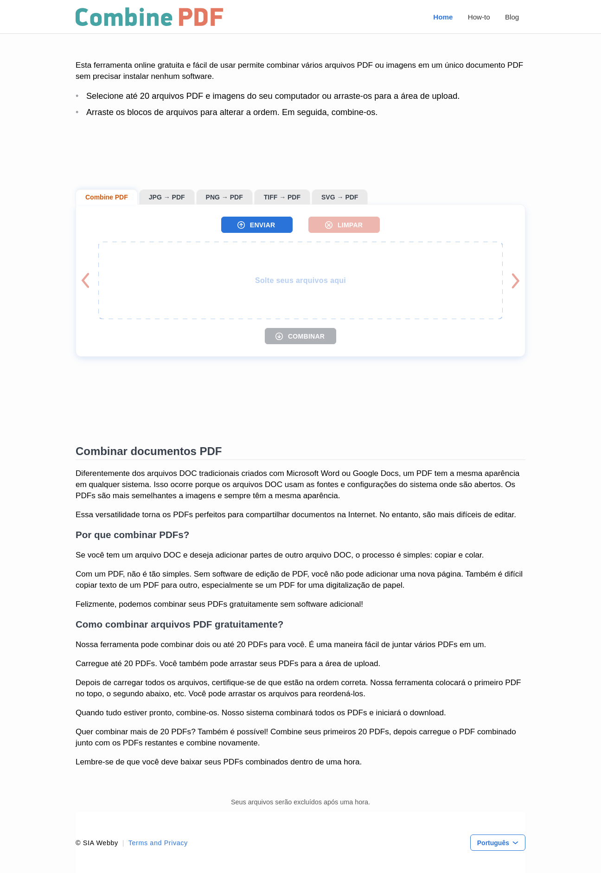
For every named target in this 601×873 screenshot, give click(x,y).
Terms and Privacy (158, 843)
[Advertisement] (300, 153)
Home (443, 17)
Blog (512, 17)
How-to (479, 17)
